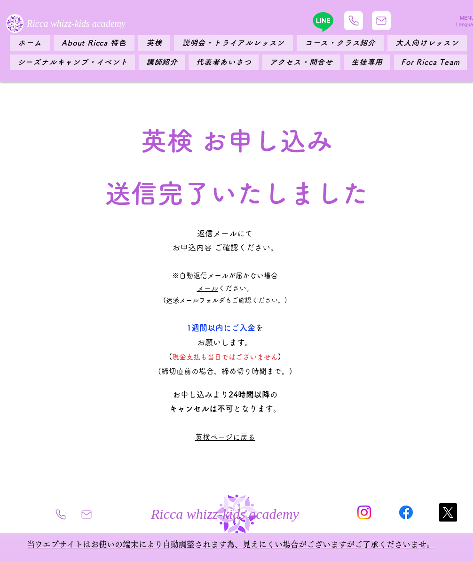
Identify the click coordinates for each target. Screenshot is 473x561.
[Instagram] (364, 512)
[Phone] (353, 20)
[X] (448, 512)
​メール (207, 288)
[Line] (323, 21)
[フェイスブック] (406, 512)
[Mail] (381, 20)
